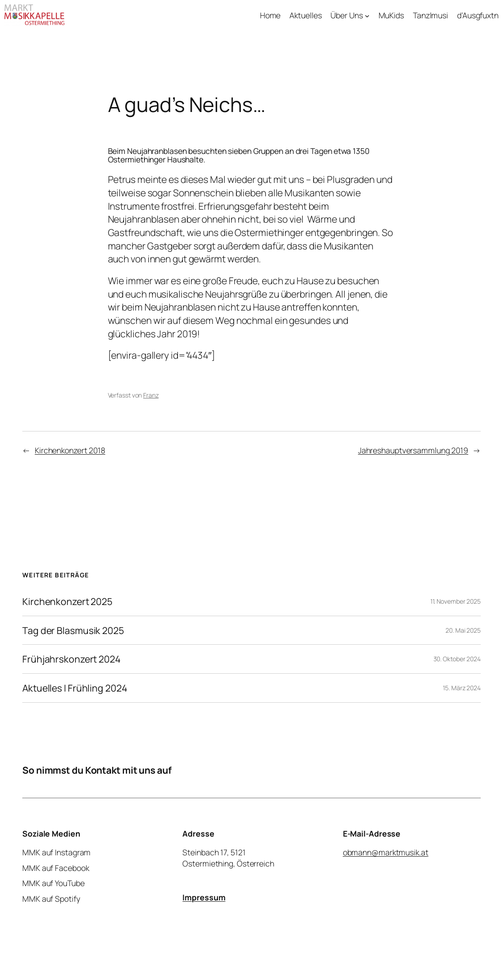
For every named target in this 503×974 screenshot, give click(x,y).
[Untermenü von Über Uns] (367, 15)
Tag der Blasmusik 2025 (73, 630)
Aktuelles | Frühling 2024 (74, 688)
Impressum (203, 897)
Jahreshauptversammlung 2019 (413, 450)
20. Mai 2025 (463, 630)
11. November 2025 (455, 601)
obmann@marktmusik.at (386, 852)
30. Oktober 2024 (457, 659)
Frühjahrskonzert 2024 (71, 659)
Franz (151, 395)
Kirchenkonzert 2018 (70, 450)
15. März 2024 (462, 688)
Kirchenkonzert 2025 (67, 601)
